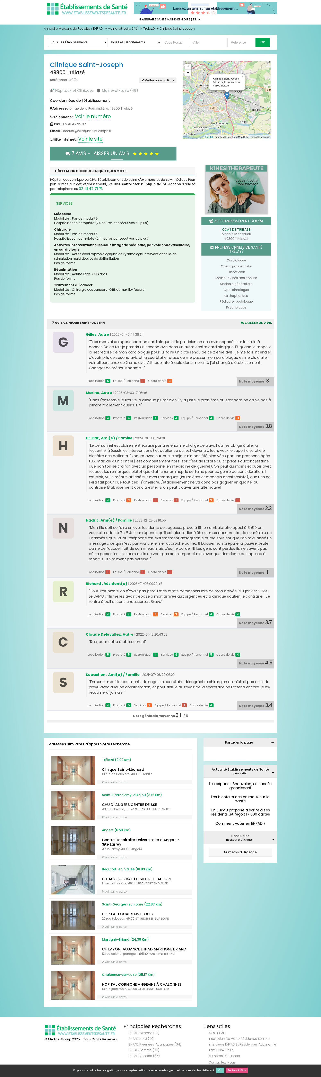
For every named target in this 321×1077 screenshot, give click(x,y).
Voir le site (90, 139)
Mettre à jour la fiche (157, 80)
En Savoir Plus (237, 1071)
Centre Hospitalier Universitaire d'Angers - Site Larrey (141, 842)
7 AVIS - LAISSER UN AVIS (113, 153)
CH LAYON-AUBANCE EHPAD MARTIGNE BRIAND (144, 949)
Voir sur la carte (114, 782)
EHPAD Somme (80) (144, 1050)
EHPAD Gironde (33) (144, 1033)
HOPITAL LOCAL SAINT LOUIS (127, 914)
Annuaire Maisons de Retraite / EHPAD (73, 28)
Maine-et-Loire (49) (123, 28)
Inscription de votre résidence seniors (239, 1038)
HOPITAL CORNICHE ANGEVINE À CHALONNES (142, 984)
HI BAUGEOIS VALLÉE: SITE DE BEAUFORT (137, 878)
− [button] (188, 73)
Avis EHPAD (217, 1033)
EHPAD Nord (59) (142, 1038)
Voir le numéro (93, 116)
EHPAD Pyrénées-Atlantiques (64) (155, 1044)
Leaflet (209, 137)
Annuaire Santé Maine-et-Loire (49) (169, 19)
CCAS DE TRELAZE (236, 229)
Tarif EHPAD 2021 (221, 1050)
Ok (220, 1071)
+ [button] (188, 67)
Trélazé (149, 28)
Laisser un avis (256, 322)
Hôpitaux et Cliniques (74, 90)
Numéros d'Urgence (240, 852)
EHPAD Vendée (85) (144, 1055)
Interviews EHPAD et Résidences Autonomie (242, 1044)
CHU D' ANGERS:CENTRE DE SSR (129, 804)
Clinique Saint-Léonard (123, 769)
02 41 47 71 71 (90, 188)
